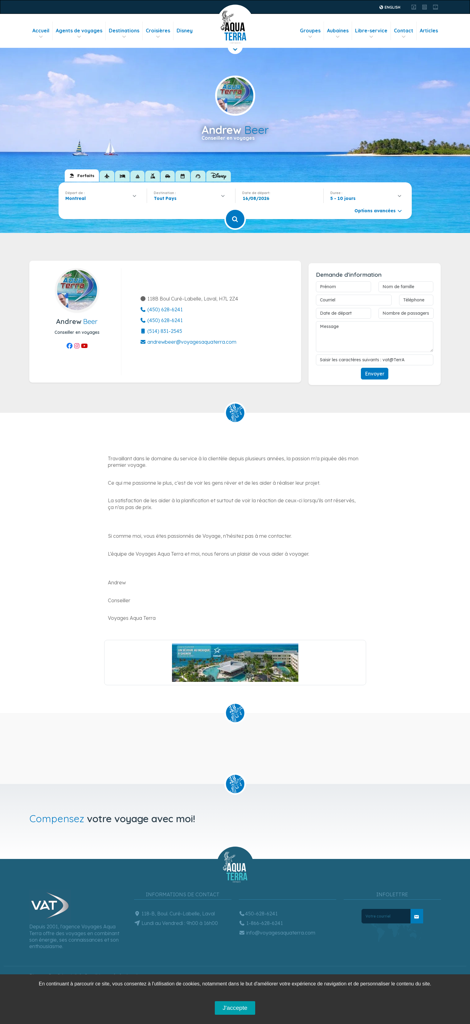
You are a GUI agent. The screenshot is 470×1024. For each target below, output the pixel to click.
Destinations (124, 33)
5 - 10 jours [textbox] (343, 198)
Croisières (158, 33)
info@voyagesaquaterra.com (277, 933)
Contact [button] (403, 33)
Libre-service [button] (371, 33)
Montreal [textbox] (75, 198)
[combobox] (102, 198)
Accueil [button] (40, 33)
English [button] (389, 7)
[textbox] (167, 198)
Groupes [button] (310, 33)
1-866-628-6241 (261, 923)
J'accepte (235, 1008)
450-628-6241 (258, 913)
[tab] (82, 175)
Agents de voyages (79, 33)
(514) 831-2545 (161, 331)
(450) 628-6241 (161, 309)
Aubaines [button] (338, 33)
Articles (429, 30)
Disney (185, 30)
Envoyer (374, 374)
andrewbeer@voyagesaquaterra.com (188, 342)
